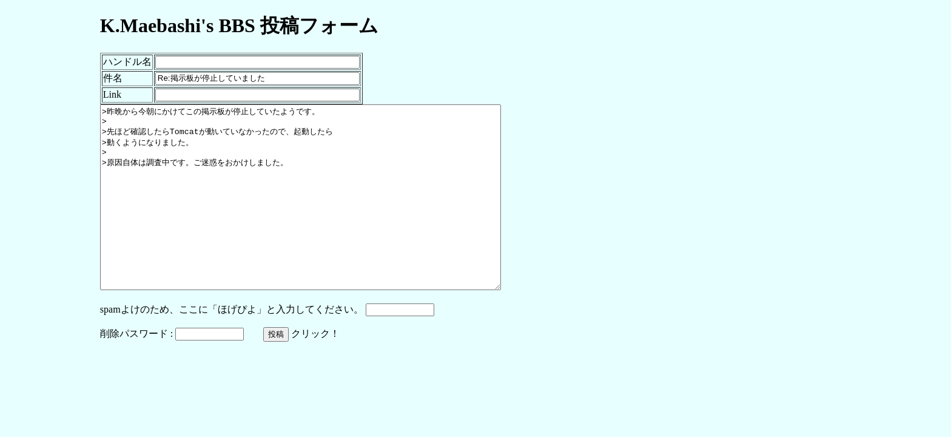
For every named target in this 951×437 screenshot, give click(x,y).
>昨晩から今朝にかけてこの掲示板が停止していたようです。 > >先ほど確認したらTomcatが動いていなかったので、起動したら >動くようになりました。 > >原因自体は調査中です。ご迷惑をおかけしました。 (324, 215)
